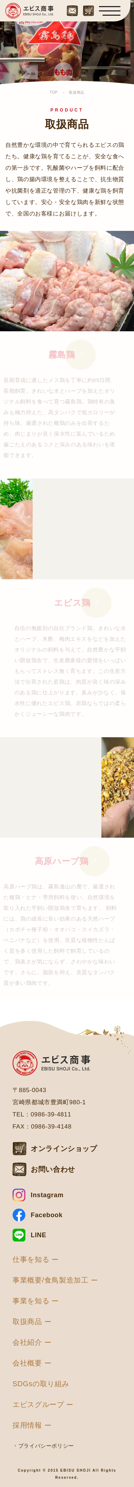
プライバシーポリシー (46, 1446)
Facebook (47, 1215)
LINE (38, 1235)
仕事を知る (31, 1259)
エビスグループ (38, 1404)
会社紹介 (27, 1342)
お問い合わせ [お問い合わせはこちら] (53, 1169)
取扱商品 (27, 1321)
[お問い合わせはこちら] (72, 9)
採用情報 (27, 1425)
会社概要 (27, 1363)
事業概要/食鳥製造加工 (51, 1280)
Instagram (47, 1195)
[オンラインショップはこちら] (88, 9)
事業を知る (31, 1301)
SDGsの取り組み (41, 1384)
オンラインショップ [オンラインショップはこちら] (64, 1149)
